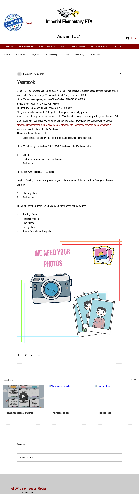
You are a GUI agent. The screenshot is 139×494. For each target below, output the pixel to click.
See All (133, 379)
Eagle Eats (36, 54)
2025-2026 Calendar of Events (19, 412)
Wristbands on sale (60, 412)
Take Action (95, 54)
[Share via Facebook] (18, 355)
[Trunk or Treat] (115, 396)
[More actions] (120, 74)
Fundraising (79, 54)
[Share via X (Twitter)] (25, 355)
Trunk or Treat (104, 412)
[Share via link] (39, 355)
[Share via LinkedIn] (32, 355)
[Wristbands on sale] (69, 396)
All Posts (6, 54)
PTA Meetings (52, 54)
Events (66, 54)
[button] (132, 54)
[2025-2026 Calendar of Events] (23, 396)
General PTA (21, 54)
